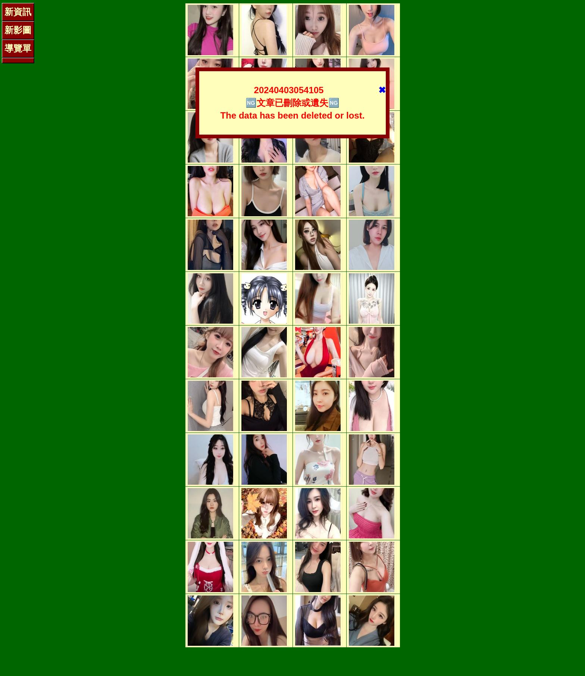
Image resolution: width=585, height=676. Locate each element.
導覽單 (17, 48)
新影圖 (17, 30)
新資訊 (17, 12)
